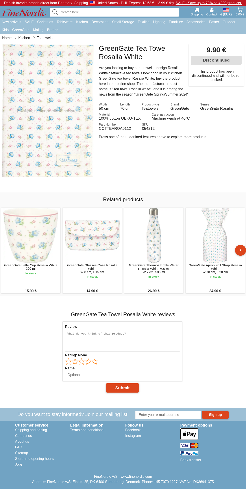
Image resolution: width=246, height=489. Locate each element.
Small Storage (123, 22)
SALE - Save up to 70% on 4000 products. (209, 3)
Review (71, 327)
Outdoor (229, 22)
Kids (5, 30)
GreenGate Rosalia (216, 108)
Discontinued (216, 60)
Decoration (99, 22)
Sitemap (21, 453)
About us (22, 441)
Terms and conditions (87, 430)
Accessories (196, 22)
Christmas (45, 22)
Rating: (76, 355)
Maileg (38, 30)
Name (70, 368)
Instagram (133, 436)
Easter (214, 22)
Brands (52, 30)
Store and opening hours (34, 459)
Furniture (176, 22)
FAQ (18, 447)
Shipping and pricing (31, 430)
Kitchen (82, 22)
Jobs (19, 464)
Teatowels (150, 108)
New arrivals (11, 22)
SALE (29, 22)
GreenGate (21, 30)
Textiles (143, 22)
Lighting (159, 22)
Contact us (23, 436)
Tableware (65, 22)
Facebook (133, 430)
